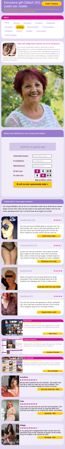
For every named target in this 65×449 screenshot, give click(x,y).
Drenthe (16, 23)
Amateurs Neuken (52, 352)
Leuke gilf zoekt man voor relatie (49, 287)
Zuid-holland (41, 31)
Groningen (9, 27)
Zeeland (29, 31)
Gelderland (50, 23)
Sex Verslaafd (53, 371)
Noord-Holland (48, 27)
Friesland (38, 23)
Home (7, 23)
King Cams (53, 333)
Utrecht (19, 31)
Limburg (20, 27)
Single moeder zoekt (48, 312)
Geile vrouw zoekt (48, 236)
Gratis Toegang (51, 4)
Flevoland (27, 23)
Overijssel (8, 31)
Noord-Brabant (33, 27)
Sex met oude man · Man (50, 389)
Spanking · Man (50, 413)
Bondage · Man (50, 437)
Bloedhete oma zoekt (49, 261)
